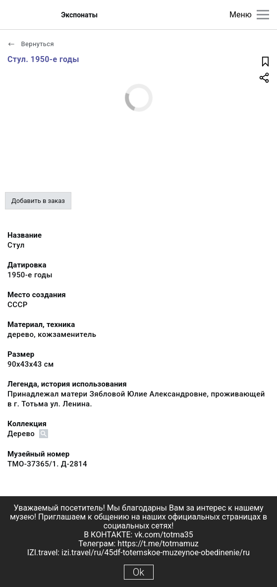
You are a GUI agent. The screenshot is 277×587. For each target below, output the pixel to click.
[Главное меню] (263, 14)
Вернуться (30, 44)
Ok (138, 572)
